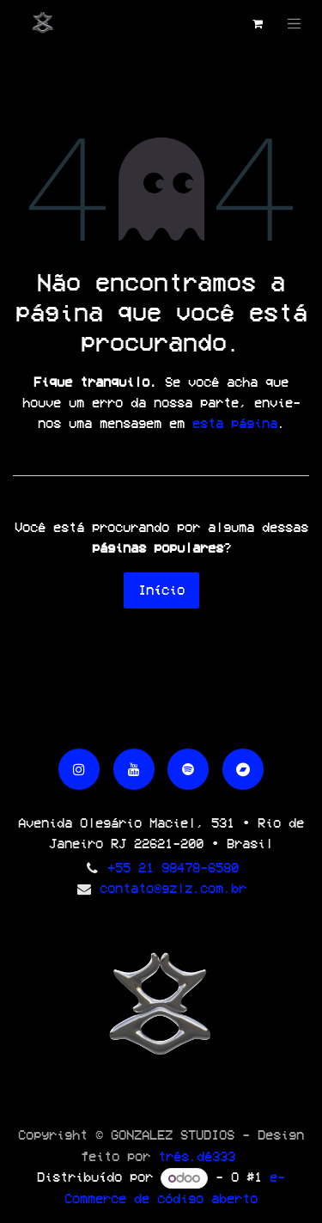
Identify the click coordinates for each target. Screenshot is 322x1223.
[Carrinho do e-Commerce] (257, 24)
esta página (234, 423)
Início (161, 590)
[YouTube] (134, 769)
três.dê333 (196, 1156)
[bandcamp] (243, 769)
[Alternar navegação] (294, 24)
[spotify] (188, 769)
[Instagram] (79, 769)
